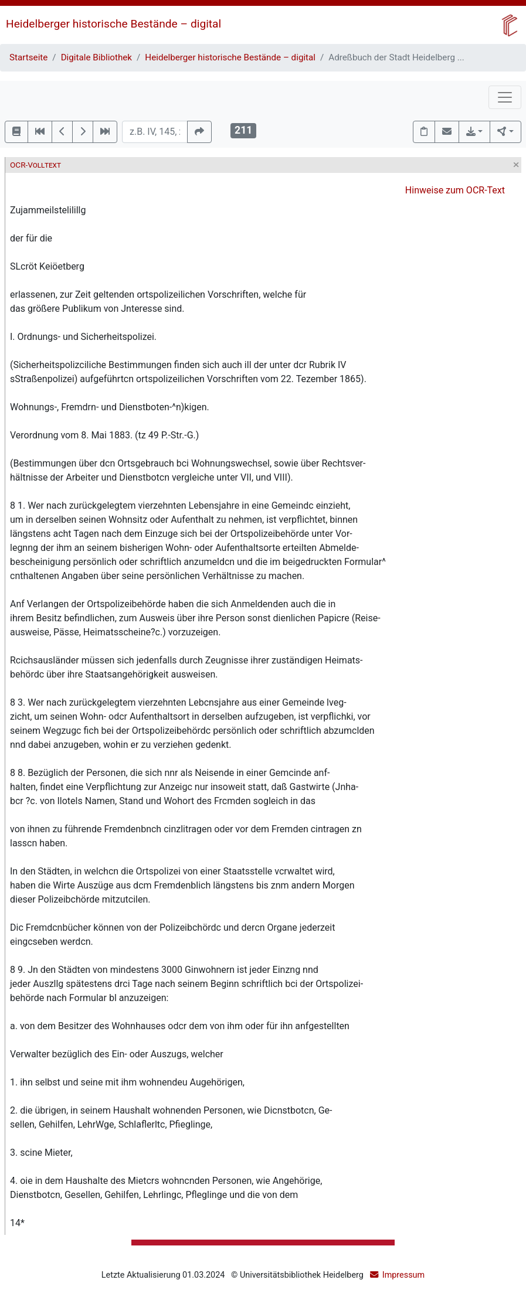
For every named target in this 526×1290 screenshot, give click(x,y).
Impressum (403, 1275)
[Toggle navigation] (504, 97)
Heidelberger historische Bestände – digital (113, 23)
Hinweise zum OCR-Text (455, 190)
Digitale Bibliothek (96, 57)
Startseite (28, 57)
